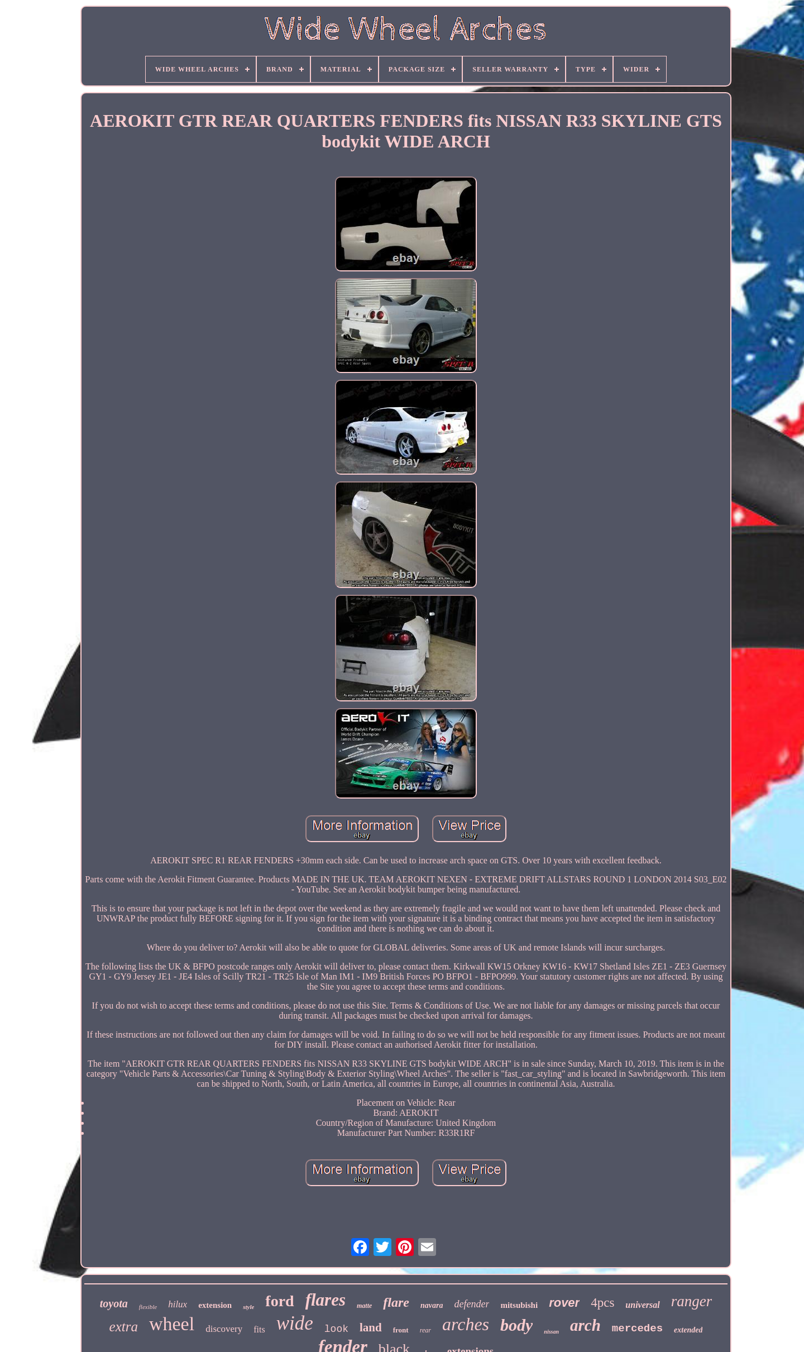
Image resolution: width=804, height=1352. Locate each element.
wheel (171, 1323)
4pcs (602, 1303)
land (371, 1327)
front (401, 1330)
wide (294, 1323)
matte (364, 1306)
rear (425, 1330)
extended (688, 1330)
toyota (114, 1303)
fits (259, 1329)
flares (325, 1300)
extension (215, 1305)
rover (564, 1303)
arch (585, 1325)
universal (642, 1305)
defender (471, 1304)
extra (123, 1326)
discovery (223, 1329)
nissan (551, 1332)
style (248, 1306)
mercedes (637, 1328)
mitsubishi (519, 1305)
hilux (177, 1304)
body (516, 1325)
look (336, 1329)
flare (396, 1302)
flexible (148, 1306)
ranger (691, 1301)
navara (431, 1305)
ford (279, 1301)
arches (465, 1324)
